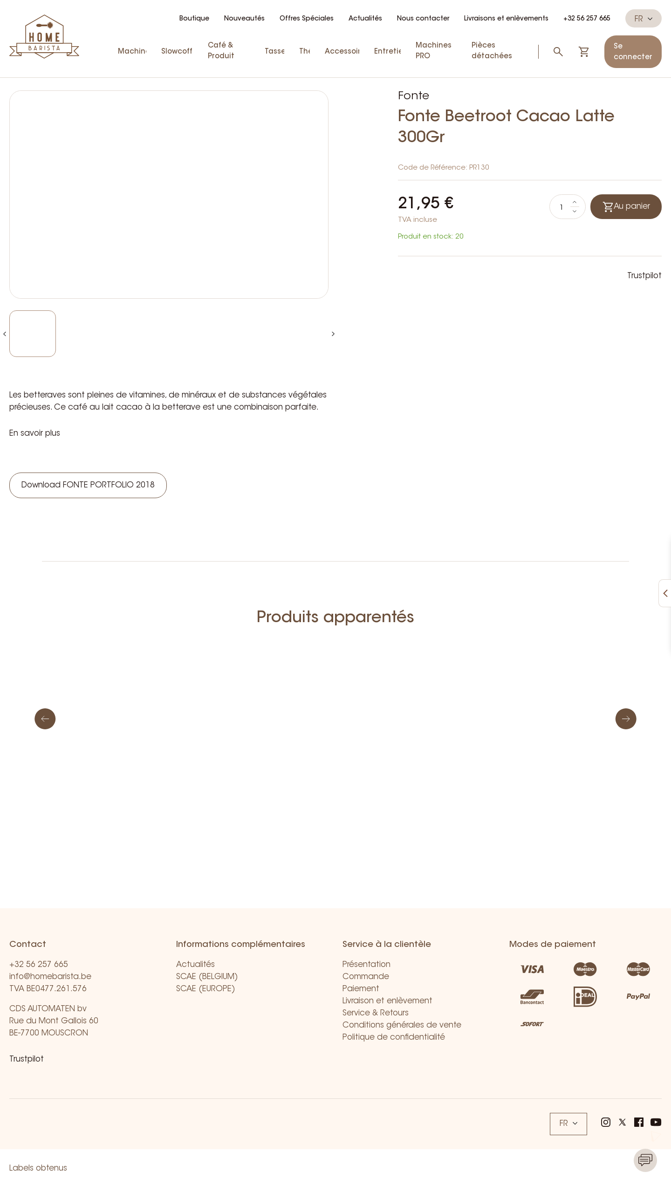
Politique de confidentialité (393, 1038)
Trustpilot (644, 276)
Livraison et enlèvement (387, 1001)
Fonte (413, 96)
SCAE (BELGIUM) (207, 977)
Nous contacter (423, 19)
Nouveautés (244, 19)
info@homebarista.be (50, 977)
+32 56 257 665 (586, 19)
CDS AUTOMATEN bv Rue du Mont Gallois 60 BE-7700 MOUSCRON (53, 1021)
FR (643, 19)
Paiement (360, 989)
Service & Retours (375, 1013)
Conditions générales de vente (401, 1025)
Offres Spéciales (307, 19)
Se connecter (633, 52)
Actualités (365, 19)
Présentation (366, 965)
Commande (365, 977)
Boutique (194, 19)
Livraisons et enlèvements (506, 19)
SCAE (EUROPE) (205, 989)
